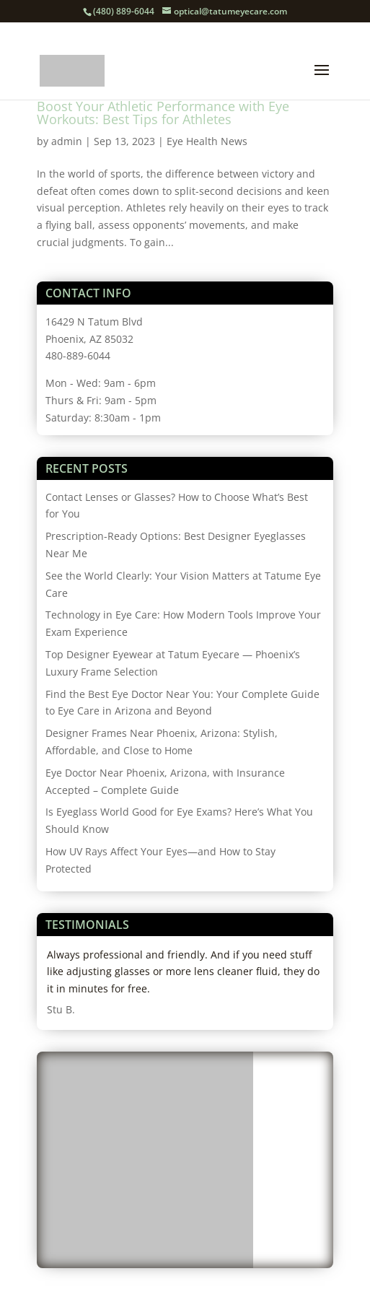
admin (66, 141)
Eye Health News (207, 141)
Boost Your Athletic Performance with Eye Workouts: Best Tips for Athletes (163, 112)
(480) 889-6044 (123, 11)
